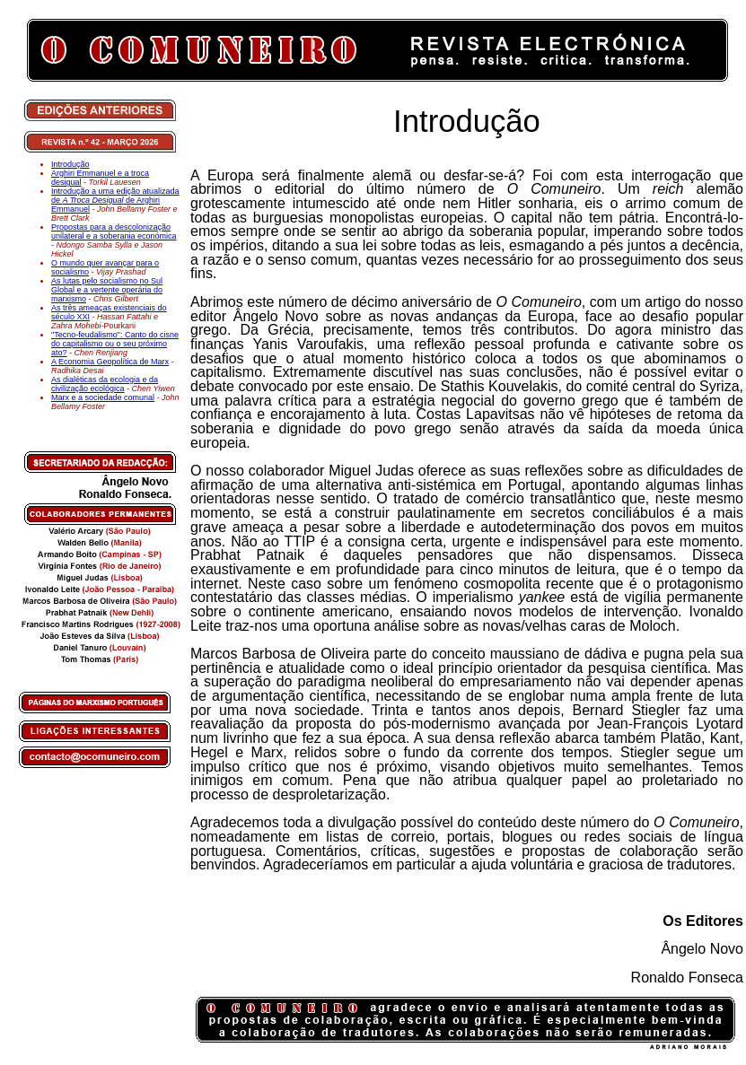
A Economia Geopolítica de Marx (110, 361)
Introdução (70, 164)
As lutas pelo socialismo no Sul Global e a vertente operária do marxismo (106, 289)
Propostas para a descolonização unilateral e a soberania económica (114, 231)
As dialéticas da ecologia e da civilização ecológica (104, 384)
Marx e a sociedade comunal (102, 397)
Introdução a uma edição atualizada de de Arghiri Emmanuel (115, 200)
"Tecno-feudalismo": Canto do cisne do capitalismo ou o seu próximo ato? (115, 343)
